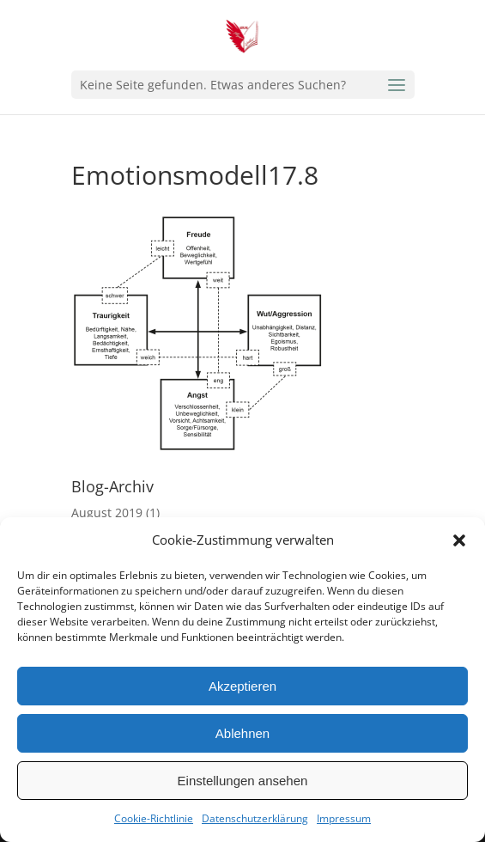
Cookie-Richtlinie (153, 818)
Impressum (344, 818)
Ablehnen (242, 733)
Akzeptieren (242, 686)
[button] (459, 540)
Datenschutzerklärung (255, 818)
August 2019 (106, 512)
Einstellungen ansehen (243, 780)
